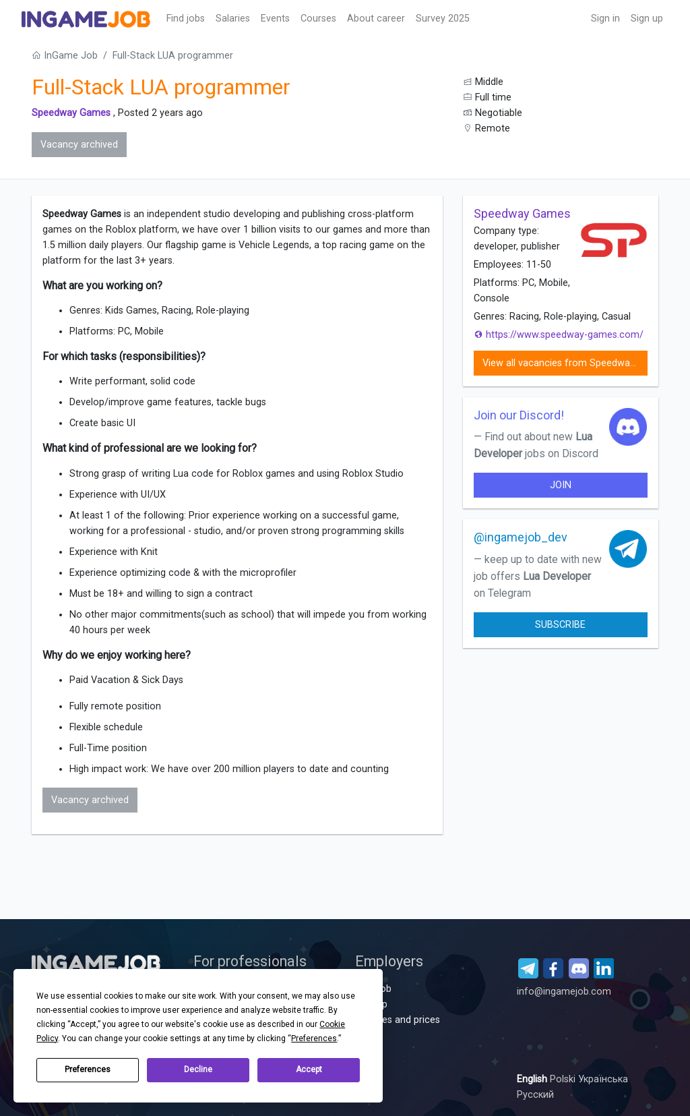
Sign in (605, 18)
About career (376, 18)
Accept (309, 1069)
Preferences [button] (314, 1038)
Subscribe (560, 624)
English (533, 1079)
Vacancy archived (79, 144)
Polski (564, 1079)
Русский (535, 1094)
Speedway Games (71, 113)
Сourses (318, 18)
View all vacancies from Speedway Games (565, 363)
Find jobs (185, 18)
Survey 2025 (443, 18)
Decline (198, 1069)
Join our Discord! (519, 415)
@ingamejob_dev (520, 537)
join (560, 485)
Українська (603, 1079)
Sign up (647, 18)
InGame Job (65, 55)
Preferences (88, 1069)
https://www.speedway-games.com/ (559, 335)
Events (275, 18)
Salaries (233, 18)
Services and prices (397, 1020)
